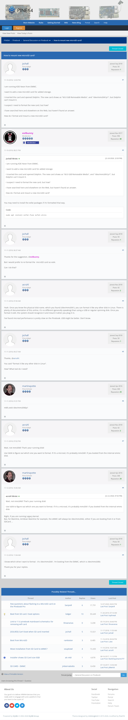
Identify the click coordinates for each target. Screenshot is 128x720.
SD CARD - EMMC (18, 666)
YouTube (95, 700)
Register (19, 28)
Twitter (94, 697)
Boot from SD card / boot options (24, 614)
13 (82, 614)
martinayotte (29, 385)
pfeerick (112, 667)
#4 (123, 301)
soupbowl (68, 649)
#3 (123, 250)
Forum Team (113, 706)
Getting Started (53, 22)
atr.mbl (68, 657)
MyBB (15, 716)
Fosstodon (96, 703)
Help (105, 22)
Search (96, 22)
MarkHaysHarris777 (116, 659)
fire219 (122, 716)
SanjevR (68, 605)
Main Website (29, 22)
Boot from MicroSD (18, 640)
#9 (123, 555)
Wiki (66, 22)
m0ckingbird (93, 716)
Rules (41, 22)
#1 (123, 80)
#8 (123, 488)
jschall (25, 63)
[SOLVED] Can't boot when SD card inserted (29, 631)
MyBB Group (34, 716)
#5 (123, 351)
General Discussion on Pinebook (36, 40)
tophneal (112, 615)
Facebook (95, 694)
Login (7, 28)
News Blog (76, 22)
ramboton (68, 640)
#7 (123, 441)
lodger (68, 614)
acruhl (25, 284)
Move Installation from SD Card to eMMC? (28, 649)
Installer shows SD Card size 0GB (25, 657)
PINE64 (7, 40)
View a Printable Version (13, 674)
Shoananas (68, 623)
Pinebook (16, 40)
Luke (110, 641)
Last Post (104, 606)
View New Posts (9, 33)
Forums (111, 694)
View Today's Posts (24, 33)
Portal (87, 22)
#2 (123, 150)
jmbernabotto (68, 666)
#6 (123, 401)
